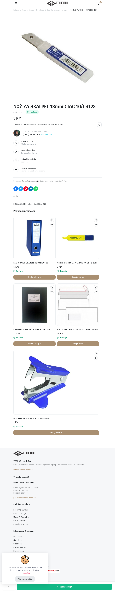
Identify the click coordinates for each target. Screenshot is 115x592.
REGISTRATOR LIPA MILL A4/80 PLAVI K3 (30, 263)
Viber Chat (17, 544)
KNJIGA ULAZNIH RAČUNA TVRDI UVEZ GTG (31, 329)
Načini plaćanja (19, 513)
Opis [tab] (15, 196)
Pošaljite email (19, 547)
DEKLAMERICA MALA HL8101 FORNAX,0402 (31, 418)
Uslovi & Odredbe (21, 517)
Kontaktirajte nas (20, 524)
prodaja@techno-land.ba (24, 498)
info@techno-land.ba (23, 470)
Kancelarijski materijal (36, 10)
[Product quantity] (9, 587)
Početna (16, 10)
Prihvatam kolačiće (25, 579)
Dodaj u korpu (66, 587)
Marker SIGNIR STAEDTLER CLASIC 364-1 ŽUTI (77, 263)
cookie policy (25, 573)
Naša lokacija (18, 551)
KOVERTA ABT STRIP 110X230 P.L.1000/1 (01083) (78, 329)
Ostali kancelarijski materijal (57, 10)
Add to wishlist (99, 124)
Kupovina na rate (20, 510)
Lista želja (17, 540)
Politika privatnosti (21, 521)
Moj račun (17, 536)
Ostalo (24, 10)
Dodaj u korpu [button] (34, 277)
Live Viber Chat (46, 135)
